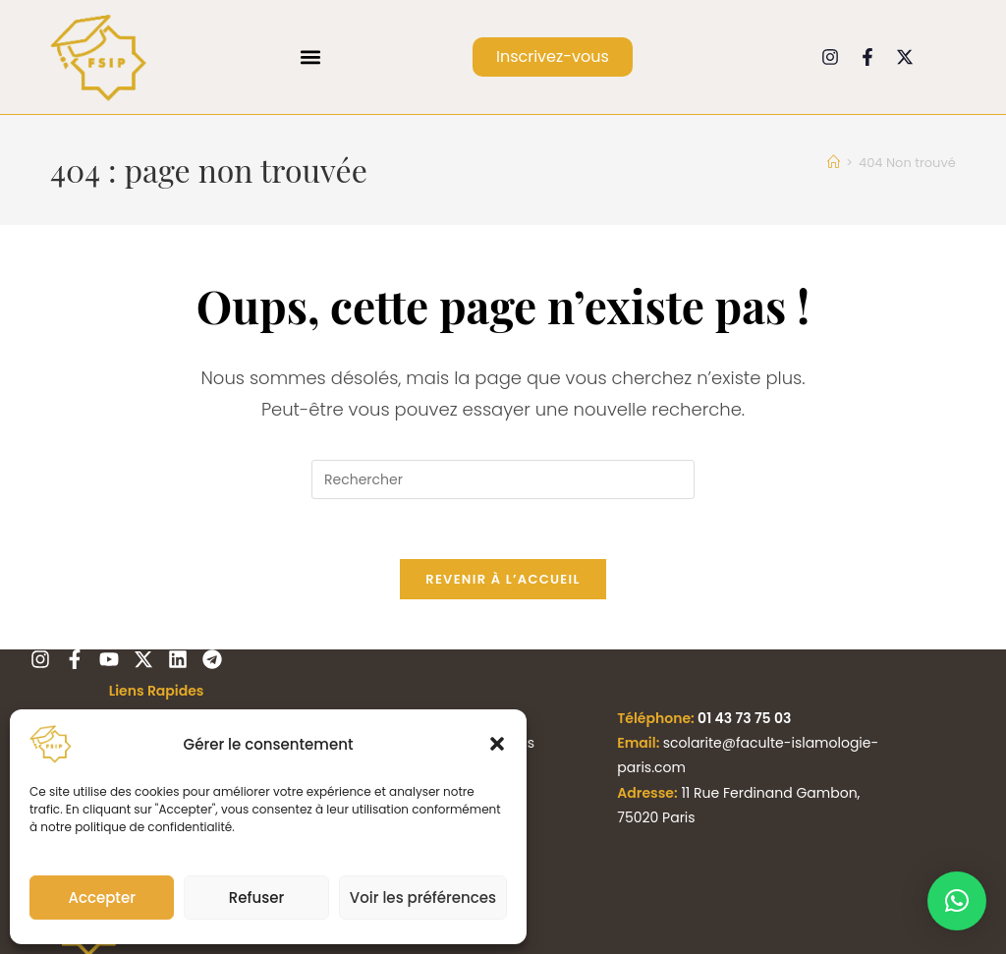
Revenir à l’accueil (502, 579)
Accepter (101, 897)
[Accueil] (833, 162)
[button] (497, 744)
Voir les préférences (423, 897)
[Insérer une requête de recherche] (503, 479)
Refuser (256, 897)
